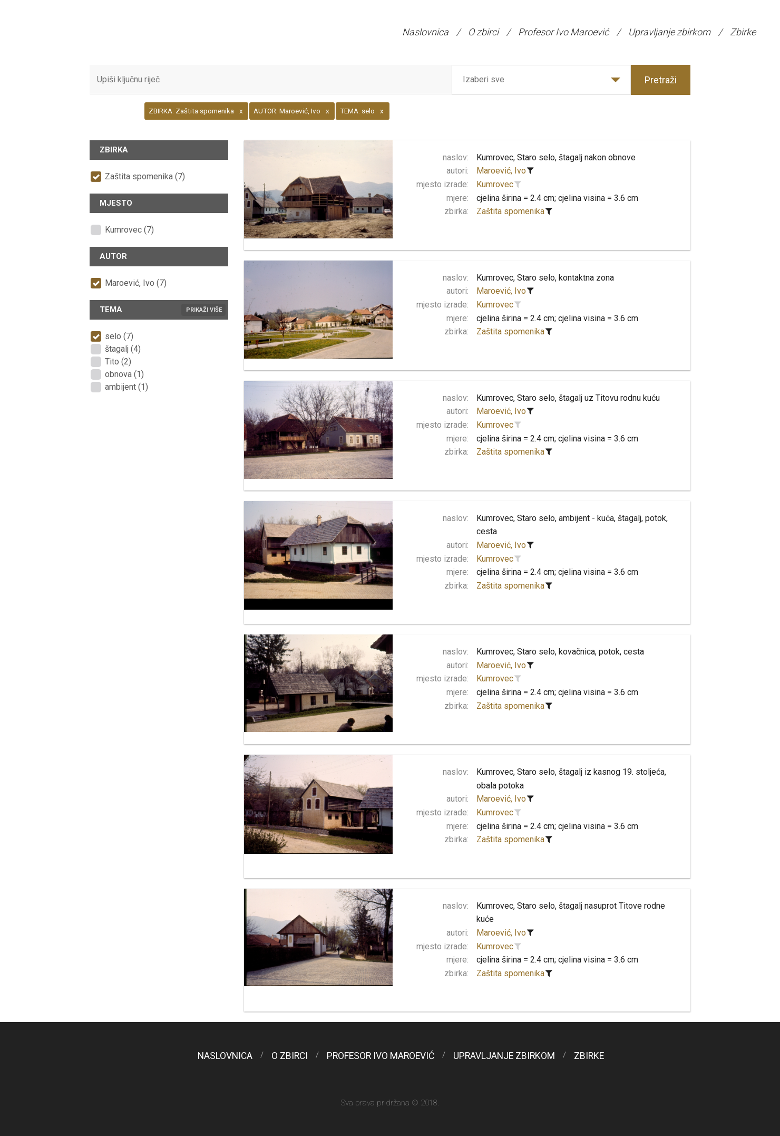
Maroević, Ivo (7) (136, 283)
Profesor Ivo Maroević (563, 31)
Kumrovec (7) (129, 230)
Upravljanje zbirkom (669, 31)
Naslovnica (425, 31)
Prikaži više (204, 309)
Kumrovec (494, 184)
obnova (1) (124, 374)
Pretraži (661, 79)
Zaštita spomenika (510, 211)
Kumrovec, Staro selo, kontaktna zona (545, 278)
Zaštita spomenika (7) (145, 176)
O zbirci (483, 31)
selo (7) (119, 336)
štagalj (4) (123, 349)
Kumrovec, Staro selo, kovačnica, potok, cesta (560, 652)
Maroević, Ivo (501, 171)
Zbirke (743, 31)
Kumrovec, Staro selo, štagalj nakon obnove (556, 157)
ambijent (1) (126, 387)
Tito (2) (118, 362)
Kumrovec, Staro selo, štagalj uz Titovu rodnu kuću (568, 398)
